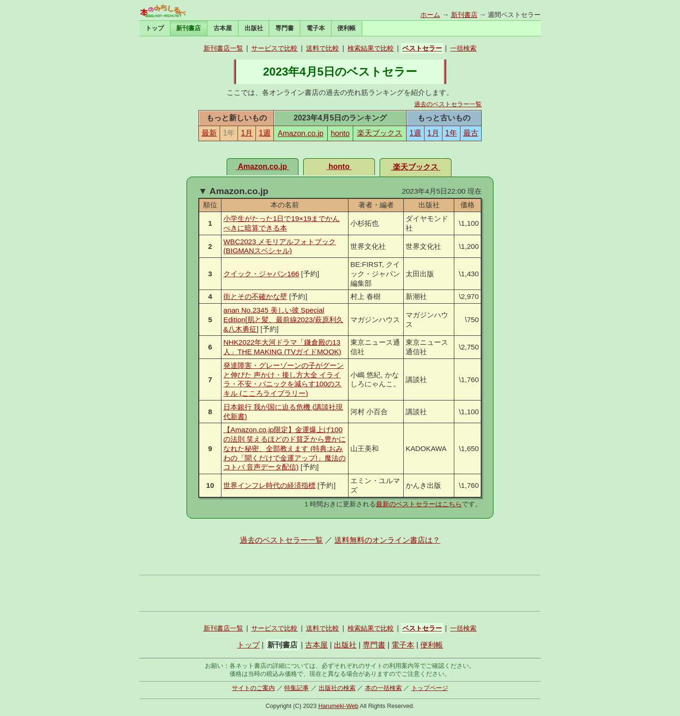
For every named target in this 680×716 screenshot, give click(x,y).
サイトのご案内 (253, 687)
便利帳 (346, 28)
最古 (470, 133)
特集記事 (296, 687)
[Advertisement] (340, 593)
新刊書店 (464, 14)
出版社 (254, 28)
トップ (154, 28)
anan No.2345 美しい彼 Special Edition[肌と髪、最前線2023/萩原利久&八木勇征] (283, 319)
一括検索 (463, 48)
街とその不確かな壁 (255, 296)
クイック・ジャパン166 (261, 274)
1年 (451, 133)
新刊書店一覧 (223, 48)
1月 (247, 133)
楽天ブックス (379, 133)
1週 (265, 133)
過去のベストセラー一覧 (448, 104)
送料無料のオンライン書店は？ (387, 540)
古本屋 (222, 28)
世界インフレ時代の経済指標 (269, 485)
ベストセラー (422, 48)
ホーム (430, 14)
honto (340, 133)
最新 (209, 133)
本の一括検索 (383, 687)
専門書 (284, 28)
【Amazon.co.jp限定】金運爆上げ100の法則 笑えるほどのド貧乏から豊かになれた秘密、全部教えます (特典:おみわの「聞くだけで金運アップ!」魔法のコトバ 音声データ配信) (284, 448)
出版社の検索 (337, 687)
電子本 (315, 28)
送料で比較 (322, 48)
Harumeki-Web (338, 705)
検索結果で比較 (371, 48)
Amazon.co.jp (300, 133)
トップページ (429, 687)
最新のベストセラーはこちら (419, 504)
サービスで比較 (274, 48)
